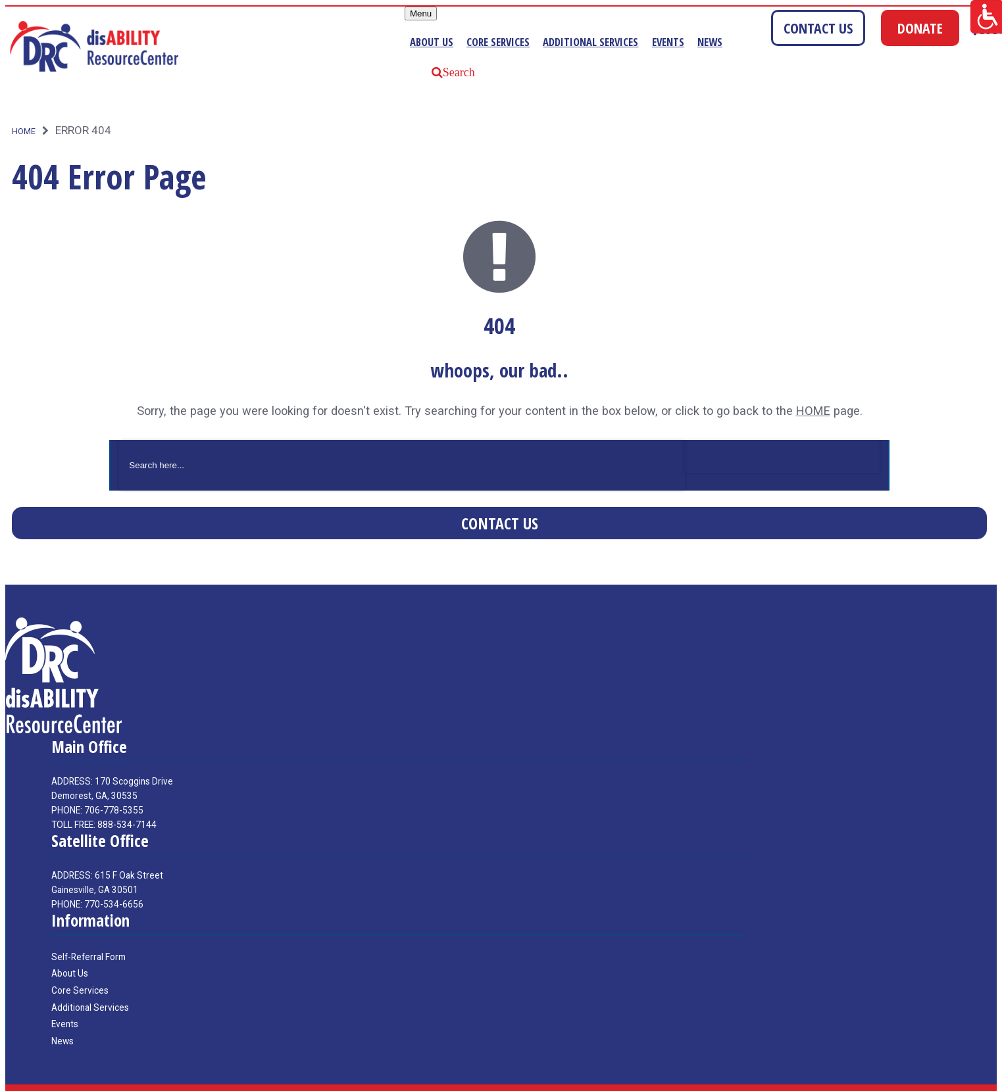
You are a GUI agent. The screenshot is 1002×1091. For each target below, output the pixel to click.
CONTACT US (818, 27)
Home (24, 109)
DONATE (920, 27)
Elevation (979, 1078)
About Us (426, 42)
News (730, 42)
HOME (813, 388)
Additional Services (601, 42)
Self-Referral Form (88, 934)
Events (685, 42)
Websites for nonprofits (899, 1078)
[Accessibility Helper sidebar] (986, 16)
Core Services (499, 42)
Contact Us (499, 500)
